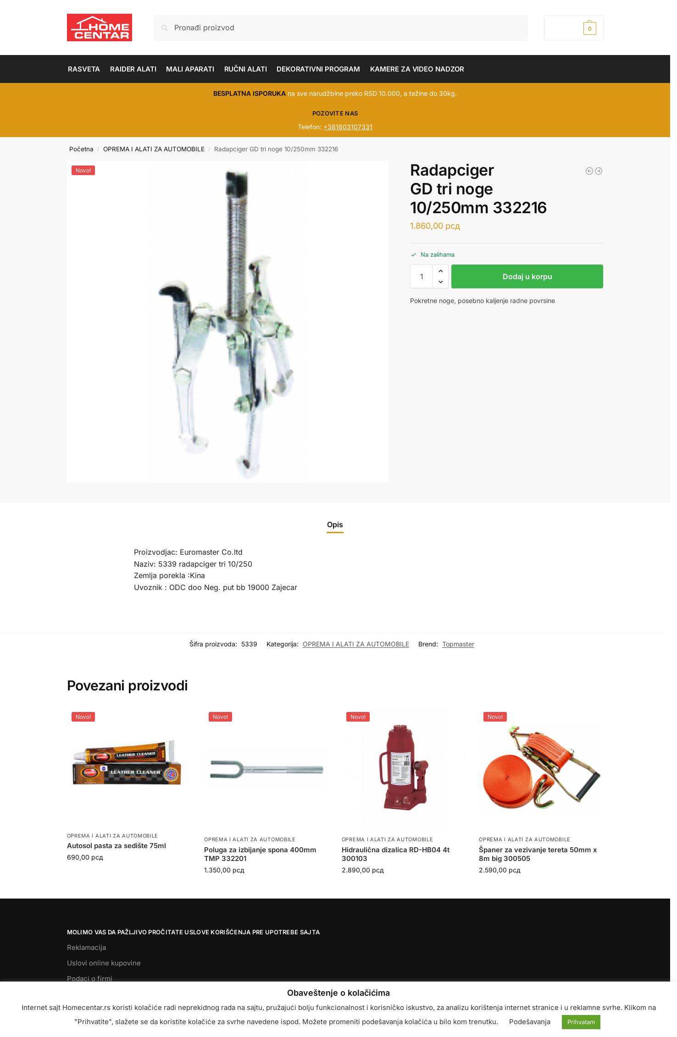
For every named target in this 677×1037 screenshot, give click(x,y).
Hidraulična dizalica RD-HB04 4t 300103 (395, 854)
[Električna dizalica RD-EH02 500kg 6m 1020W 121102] (598, 171)
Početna (81, 149)
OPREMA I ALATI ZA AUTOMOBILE (154, 149)
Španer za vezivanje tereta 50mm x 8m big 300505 (538, 854)
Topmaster (458, 644)
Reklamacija (86, 947)
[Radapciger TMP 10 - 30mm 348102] (589, 171)
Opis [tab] (335, 524)
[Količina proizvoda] (421, 276)
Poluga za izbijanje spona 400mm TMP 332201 (260, 854)
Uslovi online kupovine (104, 963)
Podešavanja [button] (529, 1021)
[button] (573, 27)
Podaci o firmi (89, 978)
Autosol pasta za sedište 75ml (116, 845)
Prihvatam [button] (581, 1022)
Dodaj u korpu (527, 276)
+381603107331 (347, 127)
